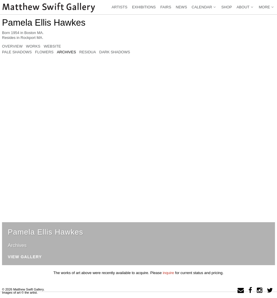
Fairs (165, 7)
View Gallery (25, 257)
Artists (119, 7)
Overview (12, 46)
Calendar (204, 7)
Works (33, 46)
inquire (168, 273)
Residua (87, 52)
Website (52, 46)
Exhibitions (144, 7)
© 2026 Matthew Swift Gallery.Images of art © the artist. (23, 291)
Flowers (44, 52)
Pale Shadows (17, 52)
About (245, 7)
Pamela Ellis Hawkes (43, 23)
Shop (226, 7)
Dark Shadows (114, 52)
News (181, 7)
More (267, 7)
